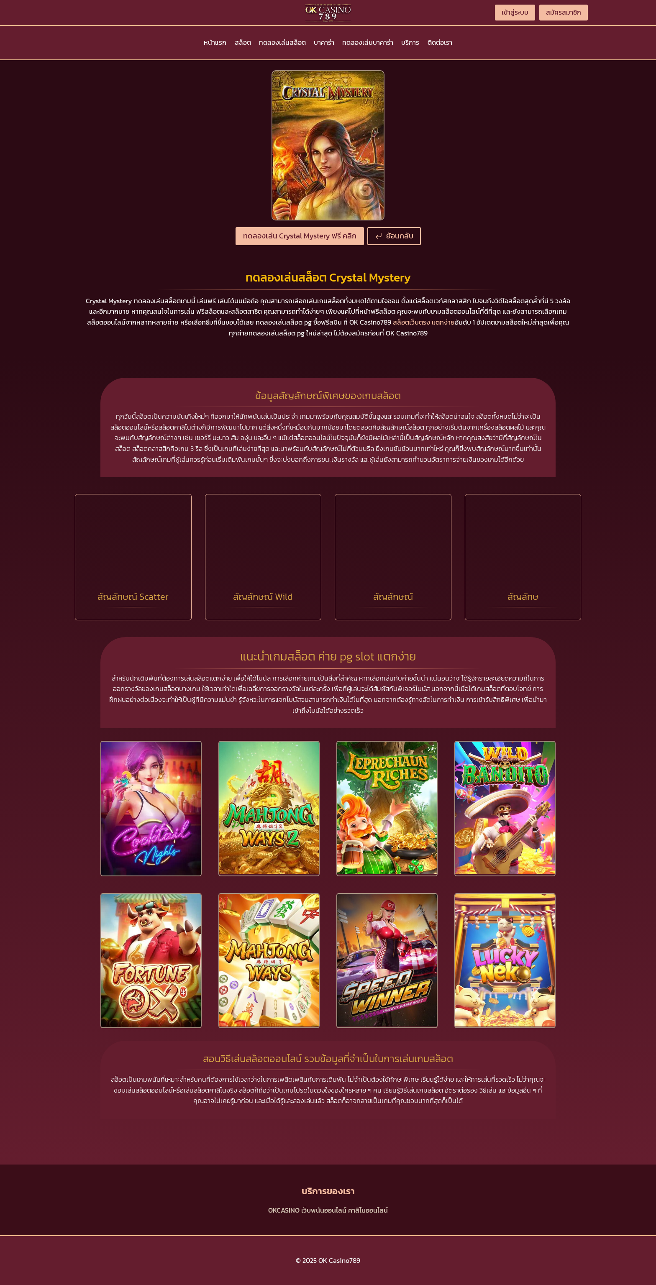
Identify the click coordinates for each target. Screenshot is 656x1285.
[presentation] (151, 808)
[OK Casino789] (328, 12)
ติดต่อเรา (440, 42)
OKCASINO (284, 1210)
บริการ (410, 42)
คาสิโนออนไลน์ (368, 1210)
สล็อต (243, 42)
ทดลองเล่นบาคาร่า (367, 42)
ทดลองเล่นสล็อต (282, 42)
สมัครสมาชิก (563, 12)
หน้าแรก (215, 42)
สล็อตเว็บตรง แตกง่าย (424, 322)
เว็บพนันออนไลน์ (323, 1210)
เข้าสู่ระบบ (515, 12)
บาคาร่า (324, 42)
